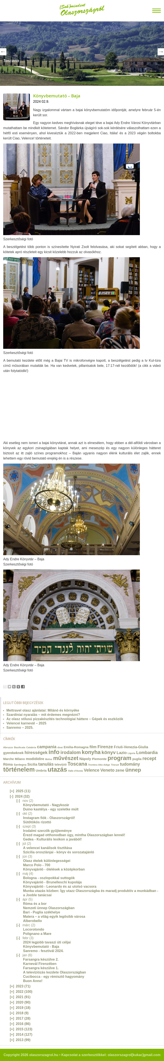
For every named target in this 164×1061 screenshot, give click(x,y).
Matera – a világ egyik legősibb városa (54, 916)
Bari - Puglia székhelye (41, 912)
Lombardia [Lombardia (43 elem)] (147, 752)
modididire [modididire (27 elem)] (35, 759)
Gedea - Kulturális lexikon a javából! (52, 839)
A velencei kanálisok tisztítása (47, 848)
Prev (3, 51)
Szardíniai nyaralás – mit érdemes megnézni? (43, 714)
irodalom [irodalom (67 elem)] (70, 752)
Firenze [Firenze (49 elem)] (105, 746)
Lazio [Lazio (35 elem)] (122, 752)
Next (161, 51)
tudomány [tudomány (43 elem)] (130, 764)
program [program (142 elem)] (120, 758)
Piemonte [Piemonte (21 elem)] (99, 759)
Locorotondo (33, 929)
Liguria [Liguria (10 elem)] (131, 753)
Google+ (18, 686)
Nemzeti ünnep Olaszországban (49, 908)
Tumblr (14, 686)
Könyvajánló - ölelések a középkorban (54, 869)
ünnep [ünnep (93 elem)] (133, 770)
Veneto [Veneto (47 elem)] (107, 770)
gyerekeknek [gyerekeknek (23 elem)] (13, 753)
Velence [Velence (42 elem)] (92, 770)
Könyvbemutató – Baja (56, 96)
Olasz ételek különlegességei (46, 861)
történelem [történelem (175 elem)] (19, 769)
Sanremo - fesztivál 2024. (43, 951)
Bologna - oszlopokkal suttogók (49, 878)
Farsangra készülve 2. (41, 959)
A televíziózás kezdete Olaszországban (54, 972)
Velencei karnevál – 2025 (26, 723)
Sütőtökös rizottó (37, 822)
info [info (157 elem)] (54, 752)
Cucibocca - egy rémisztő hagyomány (53, 976)
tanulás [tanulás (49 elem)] (46, 764)
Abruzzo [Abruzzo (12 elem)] (8, 747)
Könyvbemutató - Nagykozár (46, 805)
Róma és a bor (35, 903)
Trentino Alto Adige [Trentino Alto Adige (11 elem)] (99, 764)
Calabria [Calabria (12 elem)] (31, 747)
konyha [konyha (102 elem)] (91, 752)
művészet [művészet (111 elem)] (65, 758)
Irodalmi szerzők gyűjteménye (47, 831)
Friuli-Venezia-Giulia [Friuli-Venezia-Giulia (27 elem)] (131, 747)
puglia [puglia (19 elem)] (137, 759)
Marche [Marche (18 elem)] (8, 759)
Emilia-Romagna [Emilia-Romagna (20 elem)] (76, 747)
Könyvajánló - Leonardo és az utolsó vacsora (59, 886)
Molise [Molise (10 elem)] (48, 759)
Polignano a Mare (37, 934)
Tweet (9, 686)
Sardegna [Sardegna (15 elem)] (20, 764)
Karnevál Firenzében (40, 964)
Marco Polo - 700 (36, 865)
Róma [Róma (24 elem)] (8, 764)
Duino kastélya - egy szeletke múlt (51, 809)
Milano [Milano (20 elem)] (20, 759)
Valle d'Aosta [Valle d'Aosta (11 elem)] (75, 770)
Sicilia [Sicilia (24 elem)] (32, 764)
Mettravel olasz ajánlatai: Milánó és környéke (42, 710)
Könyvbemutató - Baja (41, 946)
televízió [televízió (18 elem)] (61, 764)
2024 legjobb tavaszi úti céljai (47, 942)
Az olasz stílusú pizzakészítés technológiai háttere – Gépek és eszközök (64, 719)
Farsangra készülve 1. (41, 968)
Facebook (23, 686)
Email (5, 686)
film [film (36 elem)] (93, 747)
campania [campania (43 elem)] (46, 746)
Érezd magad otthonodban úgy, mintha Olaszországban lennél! (74, 835)
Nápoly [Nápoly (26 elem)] (85, 759)
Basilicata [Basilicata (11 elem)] (19, 747)
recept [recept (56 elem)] (149, 758)
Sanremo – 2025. (19, 727)
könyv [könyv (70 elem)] (109, 752)
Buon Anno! (32, 981)
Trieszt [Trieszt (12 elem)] (115, 764)
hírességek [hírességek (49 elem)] (36, 752)
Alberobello (32, 921)
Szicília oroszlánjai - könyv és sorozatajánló (58, 852)
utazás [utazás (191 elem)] (57, 769)
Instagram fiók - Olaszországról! (49, 818)
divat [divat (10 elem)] (60, 747)
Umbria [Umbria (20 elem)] (41, 770)
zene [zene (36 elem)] (120, 770)
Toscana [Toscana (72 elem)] (77, 764)
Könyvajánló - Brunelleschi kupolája (52, 882)
